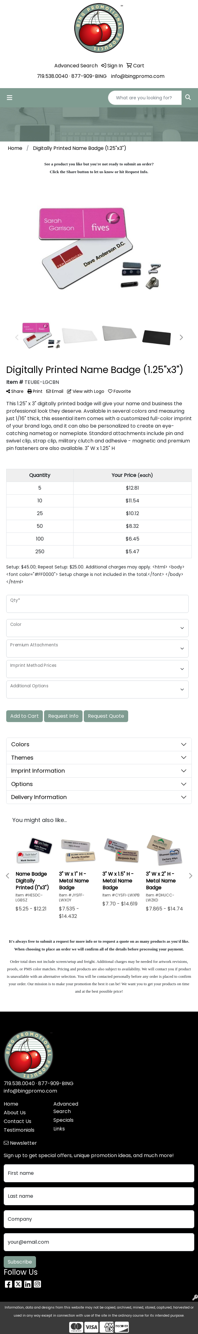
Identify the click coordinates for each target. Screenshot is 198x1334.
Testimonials (19, 1130)
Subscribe (20, 1261)
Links (59, 1128)
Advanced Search (65, 1107)
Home (11, 1103)
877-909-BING (89, 76)
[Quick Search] (145, 98)
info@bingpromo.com (137, 76)
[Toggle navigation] (9, 97)
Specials (63, 1120)
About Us (15, 1112)
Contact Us (17, 1121)
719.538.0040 (52, 76)
